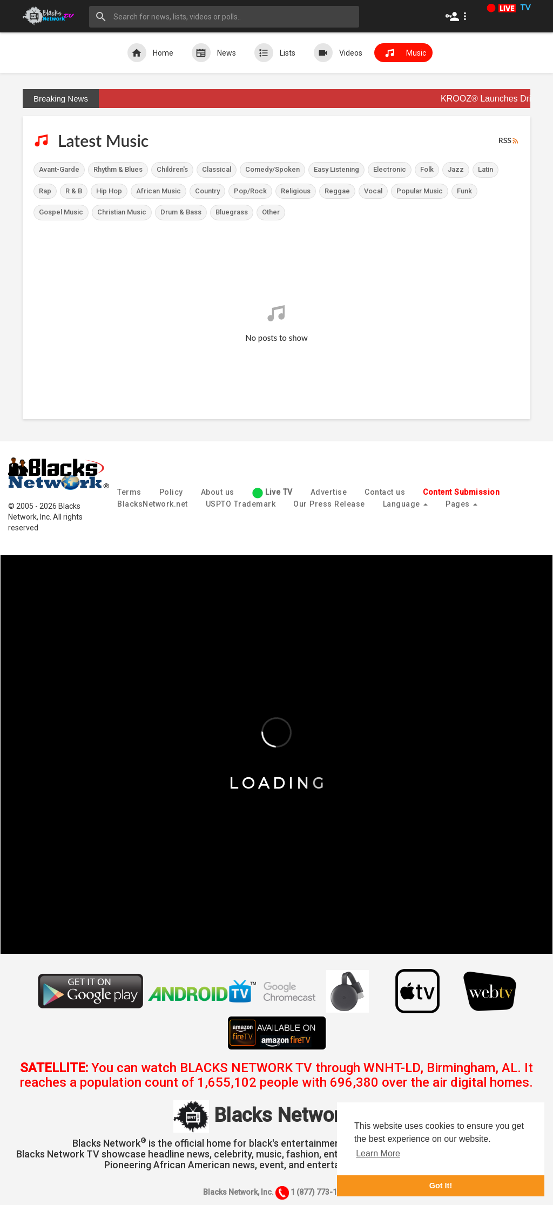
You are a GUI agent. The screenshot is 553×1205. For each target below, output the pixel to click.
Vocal (373, 191)
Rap (45, 191)
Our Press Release (329, 504)
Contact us (385, 492)
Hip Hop (109, 191)
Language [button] (405, 504)
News (214, 52)
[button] (458, 16)
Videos (338, 52)
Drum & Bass (180, 212)
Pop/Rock (250, 191)
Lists (274, 52)
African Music (158, 191)
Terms (129, 492)
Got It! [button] (440, 1185)
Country (207, 191)
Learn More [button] (378, 1153)
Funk (464, 191)
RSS (509, 141)
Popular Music (419, 191)
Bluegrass (231, 212)
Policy (171, 492)
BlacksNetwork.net (152, 504)
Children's (172, 169)
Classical (216, 169)
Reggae (337, 191)
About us (217, 492)
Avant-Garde (59, 169)
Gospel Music (61, 212)
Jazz (456, 169)
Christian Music (121, 212)
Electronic (389, 169)
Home (150, 52)
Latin (485, 169)
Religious (296, 191)
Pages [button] (461, 504)
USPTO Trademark (241, 504)
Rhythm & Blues (118, 169)
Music (403, 52)
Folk (427, 169)
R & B (73, 191)
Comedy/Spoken (272, 169)
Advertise (329, 492)
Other (271, 212)
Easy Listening (336, 169)
